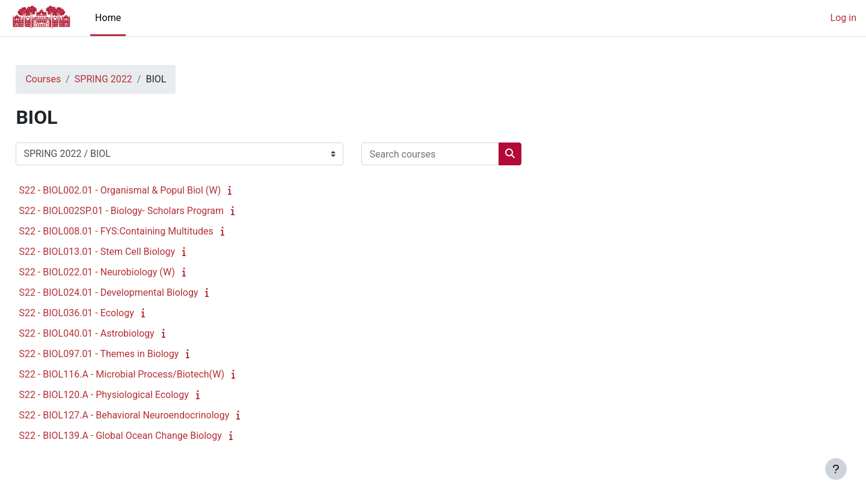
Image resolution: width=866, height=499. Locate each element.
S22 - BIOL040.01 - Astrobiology (113, 333)
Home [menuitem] (108, 17)
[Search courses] (457, 153)
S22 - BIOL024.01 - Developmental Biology (135, 292)
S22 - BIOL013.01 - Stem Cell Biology (124, 251)
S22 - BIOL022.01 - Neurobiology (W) (123, 272)
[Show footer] (836, 469)
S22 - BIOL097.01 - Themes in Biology (126, 354)
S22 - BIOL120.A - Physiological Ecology (130, 394)
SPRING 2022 (130, 79)
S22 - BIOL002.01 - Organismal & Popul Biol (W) (147, 190)
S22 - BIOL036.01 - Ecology (103, 313)
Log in (843, 17)
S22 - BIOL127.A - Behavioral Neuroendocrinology (151, 415)
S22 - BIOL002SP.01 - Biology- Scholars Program (148, 210)
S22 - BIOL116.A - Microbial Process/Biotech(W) (148, 374)
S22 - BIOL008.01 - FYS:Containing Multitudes (143, 231)
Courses (70, 79)
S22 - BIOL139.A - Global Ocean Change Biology (147, 435)
